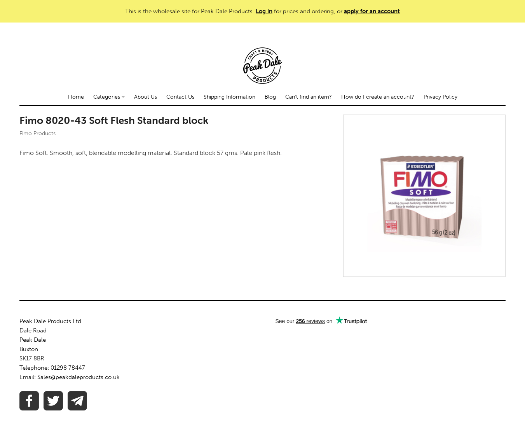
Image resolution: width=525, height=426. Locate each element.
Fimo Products (37, 133)
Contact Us (180, 97)
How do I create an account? (377, 97)
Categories (109, 97)
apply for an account (372, 11)
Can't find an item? (308, 97)
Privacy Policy (440, 97)
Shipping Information (229, 97)
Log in (264, 11)
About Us (145, 97)
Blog (270, 97)
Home (76, 97)
